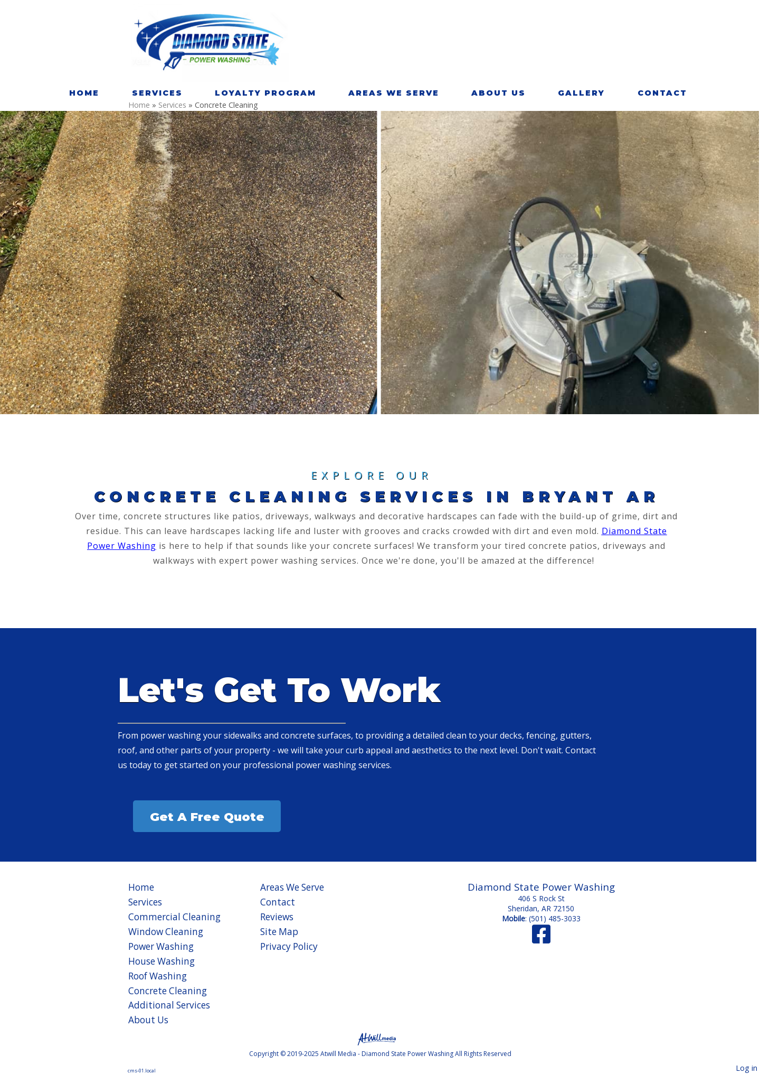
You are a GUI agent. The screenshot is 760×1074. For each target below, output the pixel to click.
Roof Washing (157, 976)
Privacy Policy (289, 946)
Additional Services (169, 1005)
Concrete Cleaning (167, 991)
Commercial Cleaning (174, 917)
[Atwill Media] (380, 1038)
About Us (498, 93)
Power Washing (161, 946)
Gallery (581, 93)
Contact (662, 93)
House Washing (161, 961)
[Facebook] (541, 939)
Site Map (279, 932)
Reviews (276, 917)
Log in (746, 1068)
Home (84, 93)
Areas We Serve (393, 93)
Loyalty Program (265, 93)
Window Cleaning (165, 932)
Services (157, 93)
